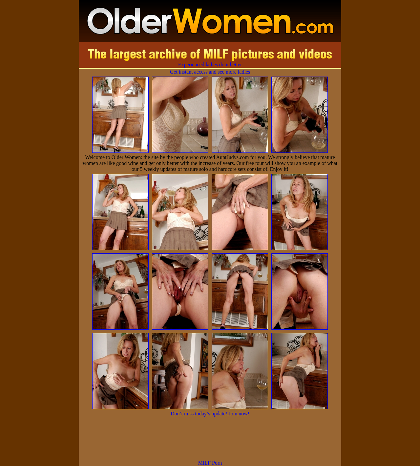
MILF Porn (210, 463)
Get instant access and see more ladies (210, 72)
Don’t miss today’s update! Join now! (210, 413)
